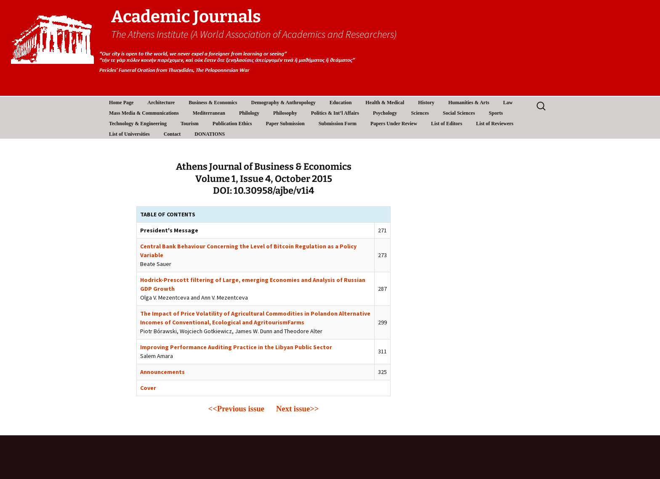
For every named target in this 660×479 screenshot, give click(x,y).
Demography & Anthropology (283, 102)
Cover (148, 388)
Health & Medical (384, 102)
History (426, 102)
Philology (249, 113)
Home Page (121, 102)
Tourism (190, 123)
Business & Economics (213, 102)
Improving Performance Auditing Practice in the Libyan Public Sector (236, 347)
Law (508, 102)
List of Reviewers (495, 123)
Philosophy (285, 113)
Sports (496, 113)
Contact (172, 134)
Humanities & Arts (468, 102)
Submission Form (338, 123)
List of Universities (129, 134)
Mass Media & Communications (144, 113)
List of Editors (446, 123)
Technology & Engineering (138, 123)
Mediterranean (209, 113)
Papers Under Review (393, 123)
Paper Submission (285, 123)
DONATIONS (209, 134)
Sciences (420, 113)
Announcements (162, 372)
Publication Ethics (232, 123)
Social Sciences (459, 113)
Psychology (385, 113)
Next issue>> (297, 408)
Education (341, 102)
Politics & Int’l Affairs (335, 113)
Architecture (161, 102)
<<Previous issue (236, 408)
